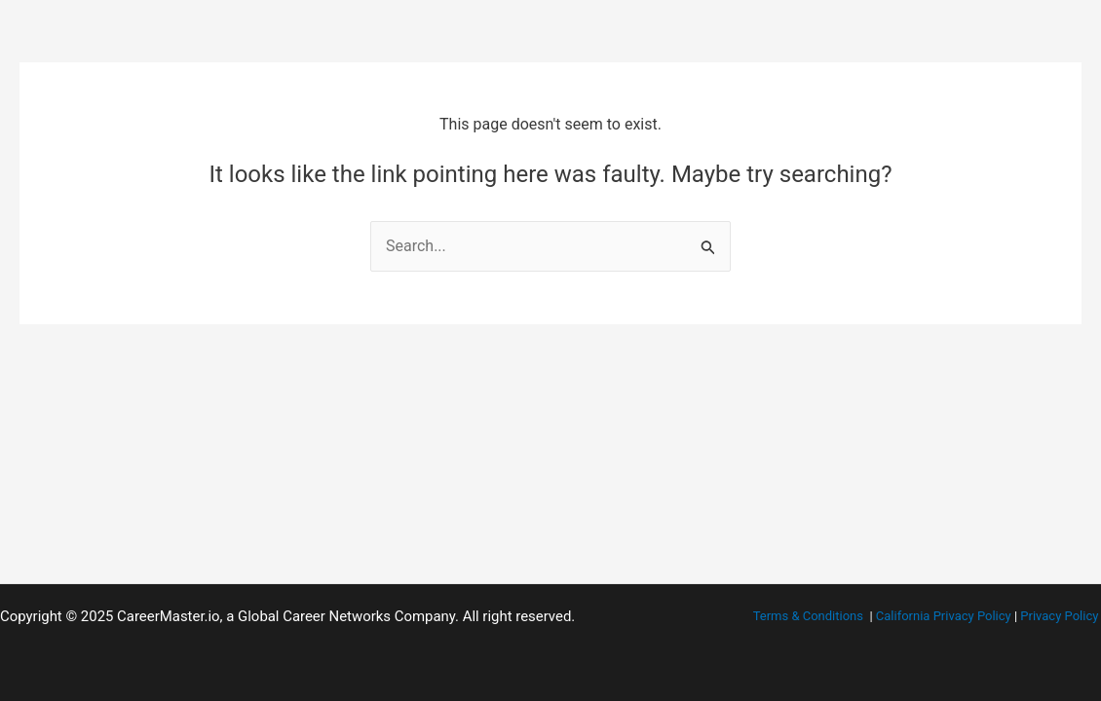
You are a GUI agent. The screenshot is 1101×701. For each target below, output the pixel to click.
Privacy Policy (1059, 616)
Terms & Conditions (808, 616)
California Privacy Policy (943, 616)
